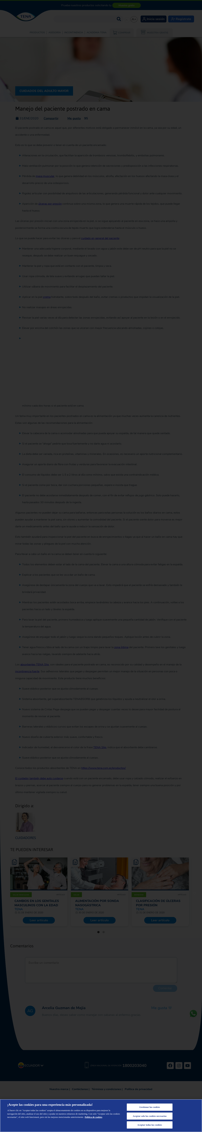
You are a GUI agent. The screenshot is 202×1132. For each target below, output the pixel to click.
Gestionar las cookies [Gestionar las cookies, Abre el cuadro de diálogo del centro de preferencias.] (149, 1107)
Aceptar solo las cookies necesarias (149, 1116)
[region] (101, 1115)
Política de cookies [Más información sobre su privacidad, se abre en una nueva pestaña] (93, 1117)
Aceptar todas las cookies (149, 1125)
